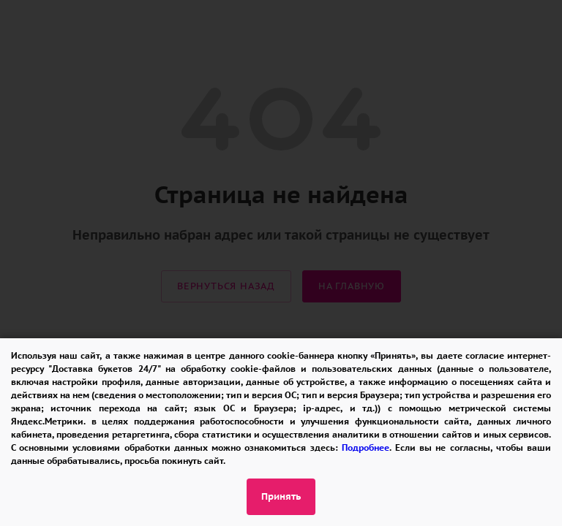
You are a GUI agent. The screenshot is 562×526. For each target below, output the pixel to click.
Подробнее (365, 447)
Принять (281, 496)
